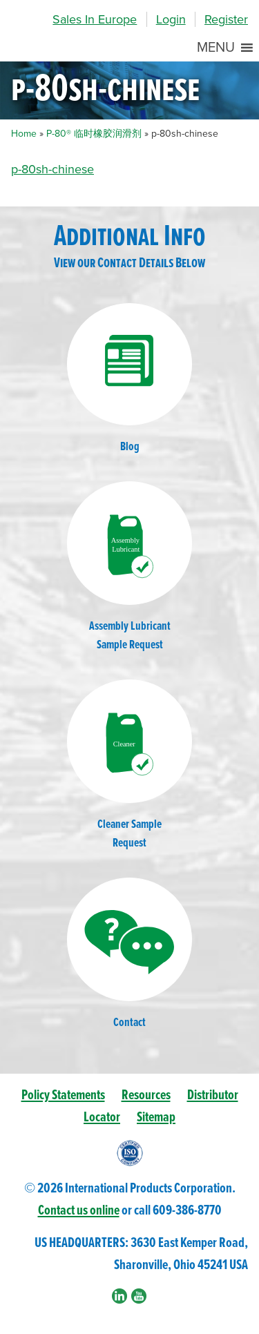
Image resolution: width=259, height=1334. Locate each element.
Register (226, 19)
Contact (130, 954)
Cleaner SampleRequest (130, 765)
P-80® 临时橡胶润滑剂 (94, 133)
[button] (216, 47)
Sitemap (156, 1117)
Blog (130, 379)
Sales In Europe (94, 19)
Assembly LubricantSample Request (130, 567)
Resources (146, 1095)
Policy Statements (63, 1095)
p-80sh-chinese (52, 169)
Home (24, 133)
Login (171, 19)
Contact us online (78, 1210)
